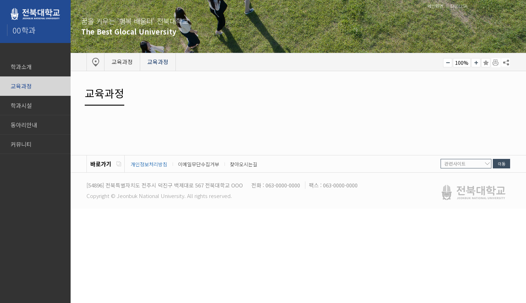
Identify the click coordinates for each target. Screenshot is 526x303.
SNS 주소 (505, 62)
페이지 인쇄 (496, 62)
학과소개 (21, 66)
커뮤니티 (21, 144)
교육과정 (21, 86)
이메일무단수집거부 (198, 164)
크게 (475, 62)
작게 (447, 62)
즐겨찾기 (485, 62)
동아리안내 (24, 124)
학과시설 (21, 105)
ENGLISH (458, 6)
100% (461, 62)
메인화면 (435, 6)
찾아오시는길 (243, 164)
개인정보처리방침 (149, 164)
